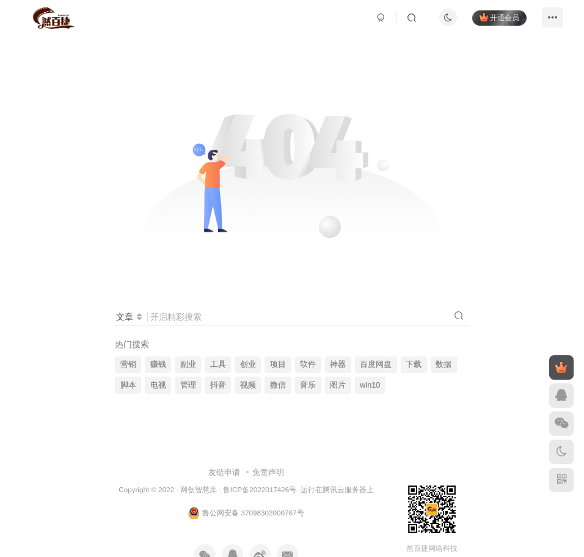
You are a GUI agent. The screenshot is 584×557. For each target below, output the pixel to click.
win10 (370, 385)
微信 (278, 385)
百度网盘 (376, 364)
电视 (158, 385)
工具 (218, 364)
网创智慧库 (198, 489)
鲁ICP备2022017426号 (259, 489)
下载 (414, 364)
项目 (278, 364)
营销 (128, 364)
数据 (443, 364)
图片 (338, 385)
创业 (248, 364)
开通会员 (495, 19)
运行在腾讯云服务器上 (337, 489)
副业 (188, 364)
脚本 (128, 385)
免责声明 (268, 472)
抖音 (218, 385)
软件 (308, 364)
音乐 (308, 385)
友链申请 (224, 472)
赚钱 (158, 364)
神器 (338, 364)
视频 (248, 385)
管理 (188, 385)
